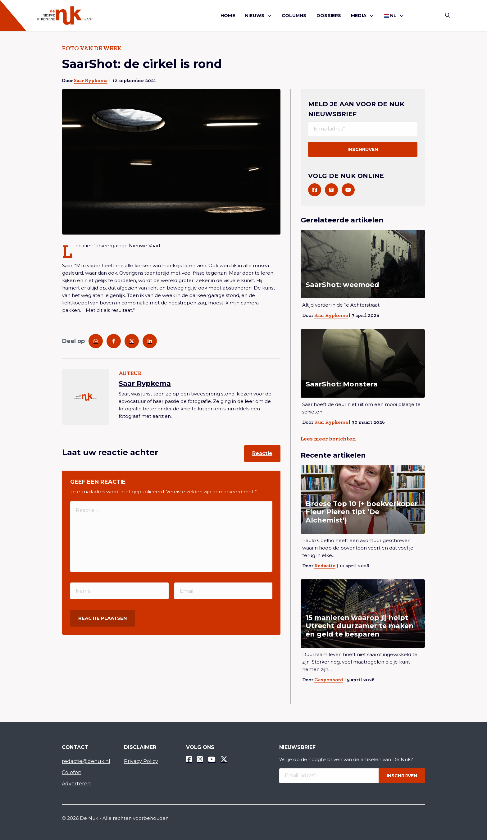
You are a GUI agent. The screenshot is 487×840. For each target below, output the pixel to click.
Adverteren (76, 784)
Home (228, 15)
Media (358, 15)
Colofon (71, 772)
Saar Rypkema (90, 80)
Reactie (262, 453)
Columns (294, 15)
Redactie (324, 565)
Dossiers (328, 15)
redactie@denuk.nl (86, 761)
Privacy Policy (141, 761)
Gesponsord (328, 679)
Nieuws (254, 15)
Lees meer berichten (328, 438)
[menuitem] (228, 15)
